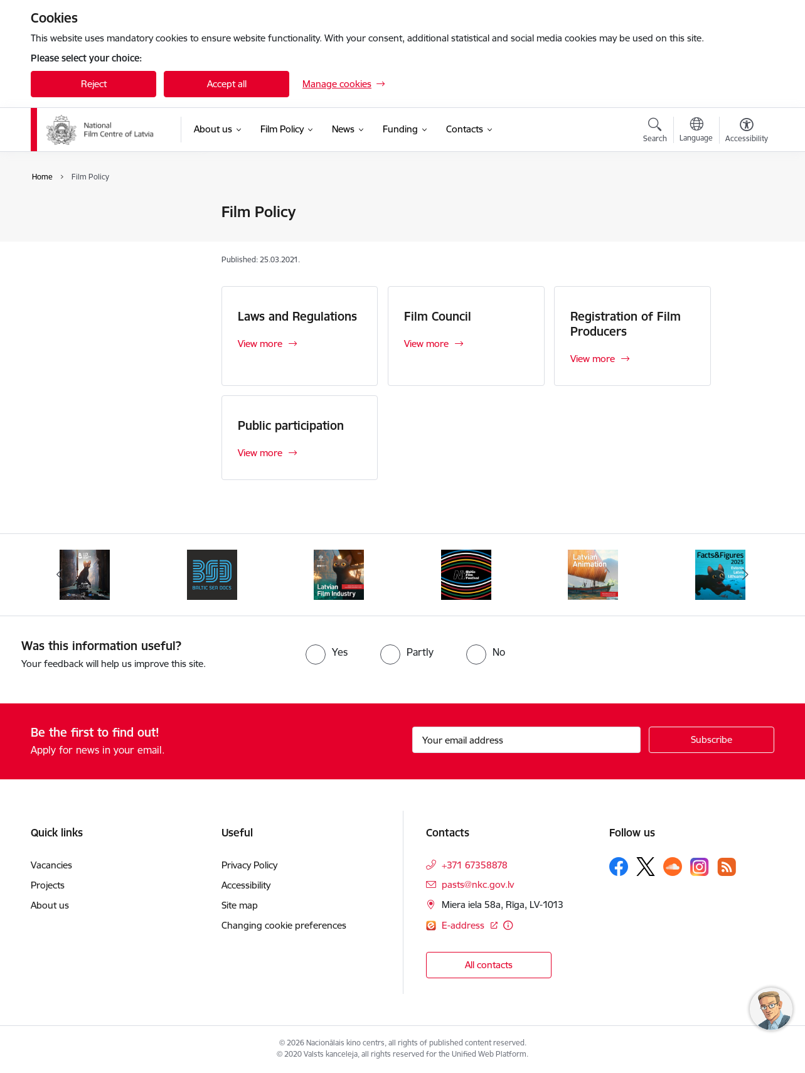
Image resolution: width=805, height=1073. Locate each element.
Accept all (227, 84)
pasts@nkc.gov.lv (478, 884)
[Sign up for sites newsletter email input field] (526, 740)
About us (50, 905)
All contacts (489, 965)
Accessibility (245, 885)
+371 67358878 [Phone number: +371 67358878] (475, 865)
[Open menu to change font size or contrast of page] (746, 132)
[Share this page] (743, 238)
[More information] (508, 925)
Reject (94, 84)
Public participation (291, 425)
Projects (48, 885)
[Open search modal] (655, 132)
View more (260, 344)
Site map (239, 905)
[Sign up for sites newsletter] (711, 740)
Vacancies (51, 865)
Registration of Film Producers (108, 256)
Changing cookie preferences (283, 925)
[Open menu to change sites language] (696, 131)
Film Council (69, 234)
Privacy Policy (249, 865)
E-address (464, 925)
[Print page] (743, 206)
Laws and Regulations (90, 213)
